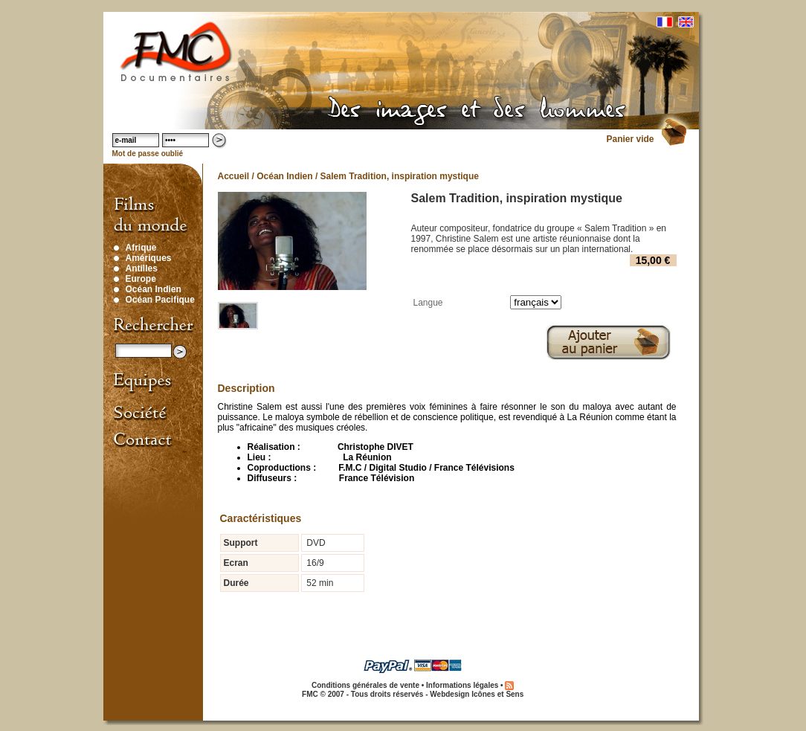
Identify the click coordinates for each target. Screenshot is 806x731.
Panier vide (630, 139)
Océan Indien (153, 289)
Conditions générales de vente (365, 685)
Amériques (149, 258)
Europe (141, 279)
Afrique (141, 247)
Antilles (142, 268)
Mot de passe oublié (148, 153)
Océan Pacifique (160, 299)
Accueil (234, 176)
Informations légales (462, 685)
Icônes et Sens (497, 694)
